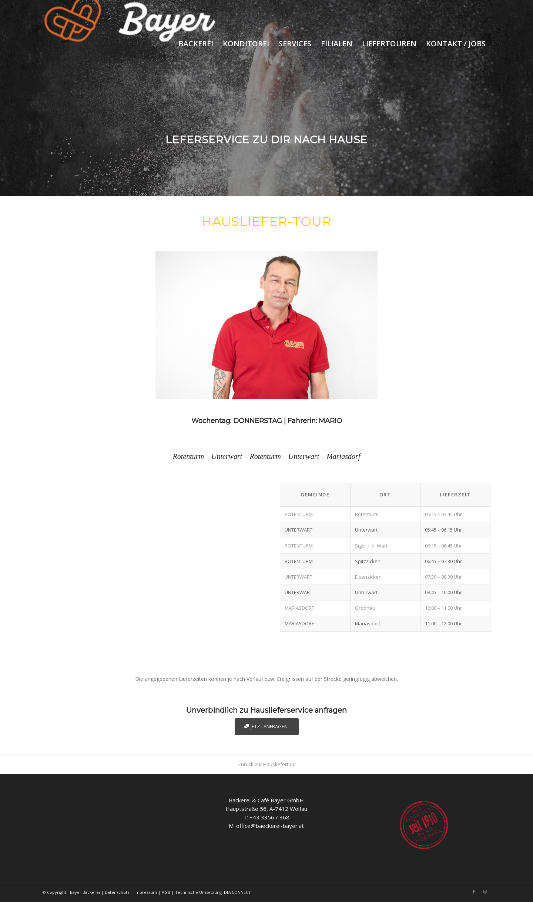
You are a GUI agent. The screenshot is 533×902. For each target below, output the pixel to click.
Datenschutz (117, 892)
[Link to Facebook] (473, 891)
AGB (166, 892)
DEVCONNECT (237, 892)
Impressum (145, 892)
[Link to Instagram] (484, 891)
